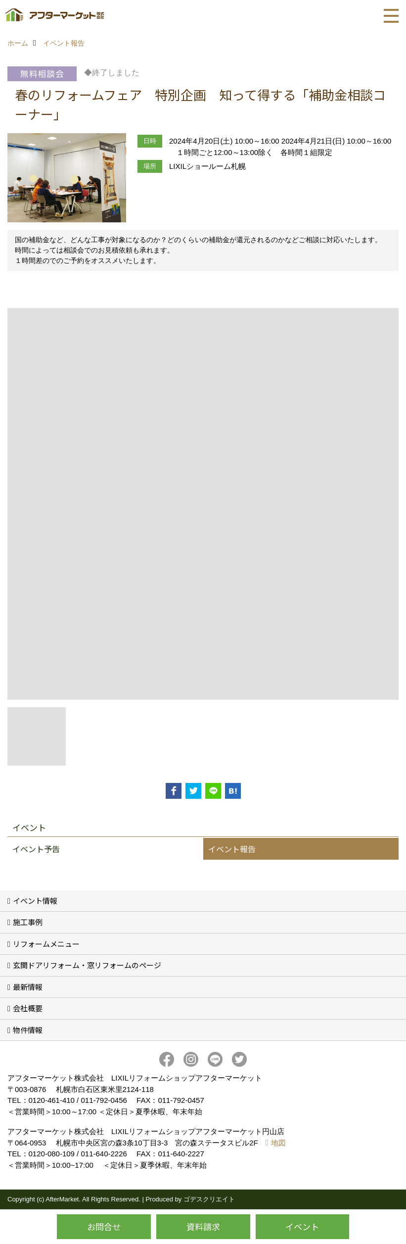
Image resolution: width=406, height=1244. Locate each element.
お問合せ (104, 1226)
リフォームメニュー (46, 943)
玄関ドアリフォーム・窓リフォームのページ (87, 965)
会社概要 (28, 1008)
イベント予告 (36, 849)
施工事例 (28, 922)
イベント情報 (35, 900)
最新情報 (28, 987)
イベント (302, 1226)
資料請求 (203, 1226)
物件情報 (28, 1030)
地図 (278, 1143)
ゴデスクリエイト (209, 1199)
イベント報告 (232, 849)
